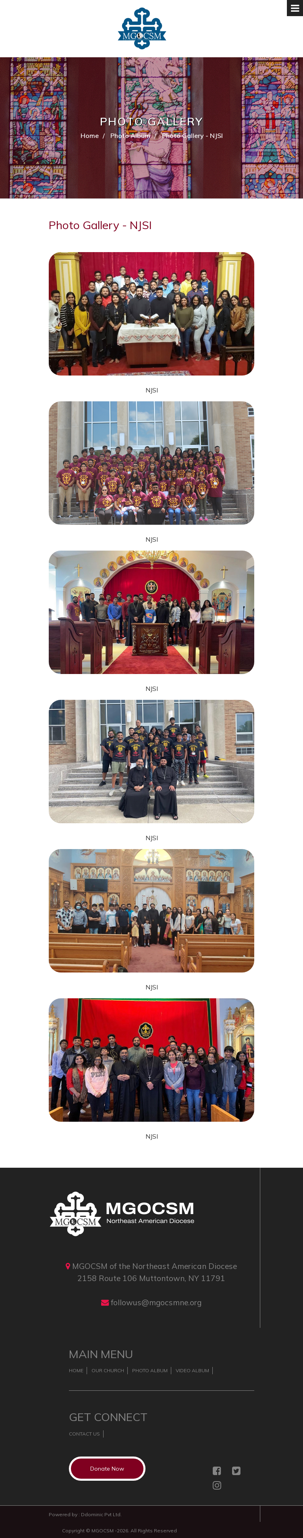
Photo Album (130, 135)
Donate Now (107, 1468)
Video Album (192, 1370)
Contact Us (84, 1434)
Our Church (107, 1370)
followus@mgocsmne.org (156, 1302)
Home (90, 135)
